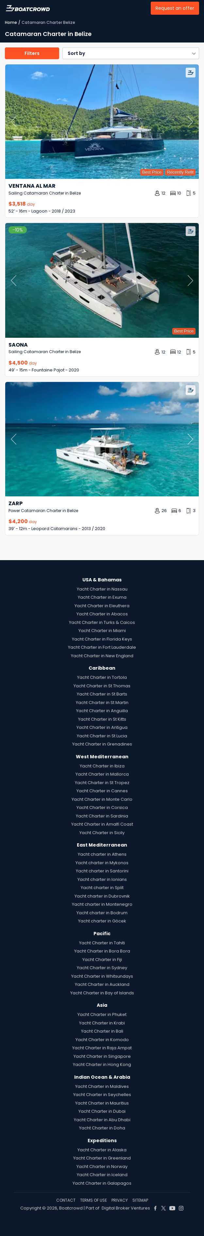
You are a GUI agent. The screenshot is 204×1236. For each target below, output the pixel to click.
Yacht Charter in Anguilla (102, 711)
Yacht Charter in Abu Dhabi (102, 1120)
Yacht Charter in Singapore (102, 1056)
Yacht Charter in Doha (102, 1128)
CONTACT (66, 1200)
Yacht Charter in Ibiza (102, 766)
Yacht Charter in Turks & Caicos (102, 622)
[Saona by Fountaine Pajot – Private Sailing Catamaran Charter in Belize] (102, 280)
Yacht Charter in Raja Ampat (102, 1048)
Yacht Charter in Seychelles (102, 1094)
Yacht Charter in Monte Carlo (102, 799)
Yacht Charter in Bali (102, 1031)
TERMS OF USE (93, 1200)
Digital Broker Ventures (126, 1208)
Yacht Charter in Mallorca (102, 774)
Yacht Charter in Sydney (102, 968)
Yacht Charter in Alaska (102, 1150)
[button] (130, 53)
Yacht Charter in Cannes (102, 791)
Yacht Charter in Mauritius (102, 1103)
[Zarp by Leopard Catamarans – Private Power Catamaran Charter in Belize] (102, 439)
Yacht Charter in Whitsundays (102, 976)
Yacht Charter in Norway (102, 1166)
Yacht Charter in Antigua (102, 727)
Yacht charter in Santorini (102, 871)
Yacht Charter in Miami (102, 630)
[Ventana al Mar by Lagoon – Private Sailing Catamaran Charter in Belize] (102, 121)
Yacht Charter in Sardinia (102, 816)
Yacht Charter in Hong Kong (102, 1064)
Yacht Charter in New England (102, 656)
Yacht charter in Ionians (102, 879)
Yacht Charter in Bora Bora (102, 951)
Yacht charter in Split (102, 887)
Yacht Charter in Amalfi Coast (102, 824)
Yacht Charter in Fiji (102, 959)
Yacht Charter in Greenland (102, 1158)
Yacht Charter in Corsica (102, 807)
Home (11, 22)
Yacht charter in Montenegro (102, 904)
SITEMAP (140, 1200)
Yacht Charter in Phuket (102, 1014)
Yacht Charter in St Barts (102, 694)
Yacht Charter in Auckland (102, 984)
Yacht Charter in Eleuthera (102, 606)
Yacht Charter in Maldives (102, 1086)
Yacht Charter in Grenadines (102, 744)
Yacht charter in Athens (102, 854)
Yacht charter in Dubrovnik (102, 896)
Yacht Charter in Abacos (102, 614)
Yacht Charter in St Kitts (102, 719)
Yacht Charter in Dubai (102, 1111)
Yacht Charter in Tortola (102, 677)
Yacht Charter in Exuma (102, 597)
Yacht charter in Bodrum (102, 913)
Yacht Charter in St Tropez (102, 783)
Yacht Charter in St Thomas (102, 686)
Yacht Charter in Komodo (102, 1040)
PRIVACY (119, 1200)
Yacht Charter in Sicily (102, 833)
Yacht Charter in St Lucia (102, 736)
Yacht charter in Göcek (102, 921)
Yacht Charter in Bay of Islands (102, 993)
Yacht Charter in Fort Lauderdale (102, 647)
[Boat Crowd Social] (155, 1208)
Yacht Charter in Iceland (102, 1175)
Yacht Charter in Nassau (102, 589)
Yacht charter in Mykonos (102, 863)
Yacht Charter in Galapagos (102, 1183)
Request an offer (175, 8)
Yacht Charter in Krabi (102, 1023)
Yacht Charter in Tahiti (102, 943)
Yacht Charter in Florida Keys (102, 639)
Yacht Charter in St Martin (102, 702)
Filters (32, 53)
